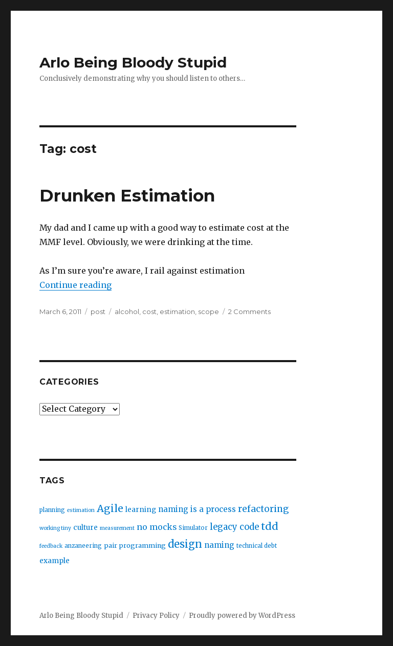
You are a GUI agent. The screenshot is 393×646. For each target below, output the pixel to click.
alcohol (127, 311)
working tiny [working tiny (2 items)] (55, 528)
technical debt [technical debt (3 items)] (256, 545)
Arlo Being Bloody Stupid (133, 62)
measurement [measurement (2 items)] (117, 528)
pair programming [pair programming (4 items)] (135, 545)
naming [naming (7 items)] (219, 545)
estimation (177, 311)
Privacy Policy (156, 615)
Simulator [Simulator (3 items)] (193, 527)
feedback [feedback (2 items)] (50, 546)
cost (149, 311)
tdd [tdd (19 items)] (269, 526)
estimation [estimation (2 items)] (81, 510)
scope (208, 311)
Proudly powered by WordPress (242, 615)
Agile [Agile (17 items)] (110, 508)
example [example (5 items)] (54, 560)
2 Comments (249, 311)
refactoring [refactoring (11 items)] (263, 509)
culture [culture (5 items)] (85, 527)
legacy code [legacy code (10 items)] (234, 527)
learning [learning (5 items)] (140, 509)
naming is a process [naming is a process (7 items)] (197, 509)
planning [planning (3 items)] (52, 510)
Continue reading (75, 285)
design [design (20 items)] (185, 544)
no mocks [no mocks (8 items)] (157, 527)
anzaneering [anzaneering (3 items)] (83, 545)
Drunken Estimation (127, 195)
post (98, 311)
